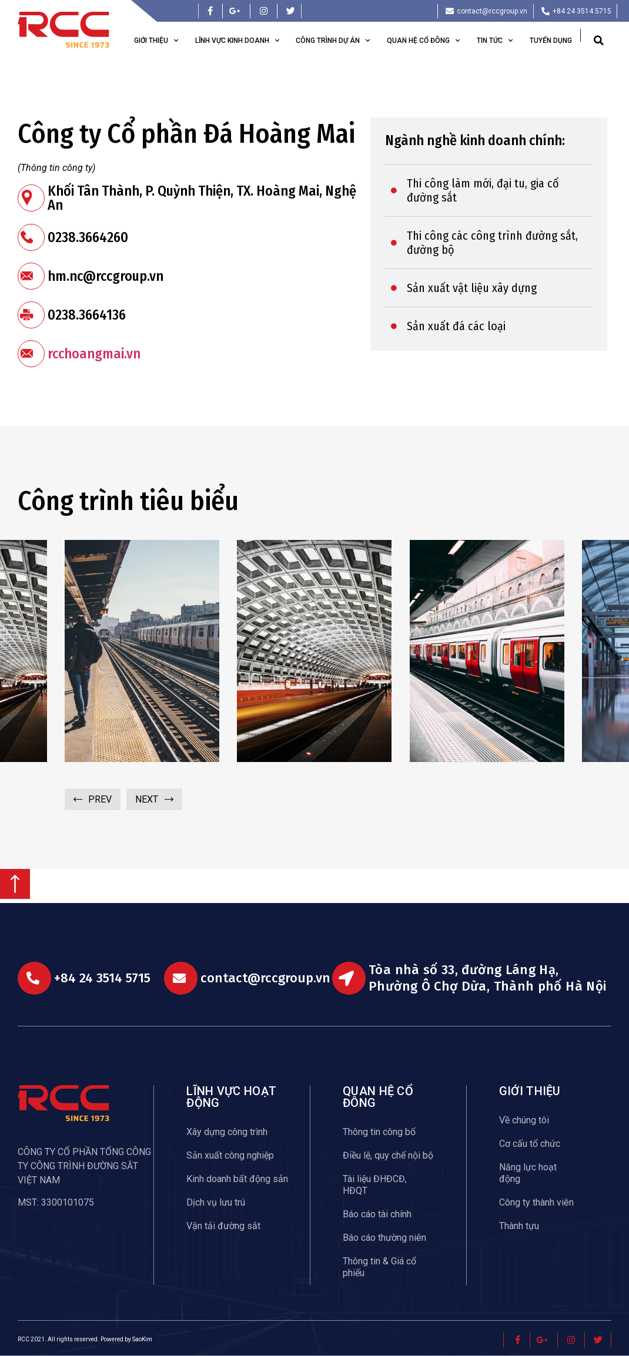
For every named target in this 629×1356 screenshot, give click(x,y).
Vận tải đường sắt (223, 1225)
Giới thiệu (156, 40)
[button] (598, 41)
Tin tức (495, 40)
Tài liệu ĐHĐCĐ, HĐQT (375, 1184)
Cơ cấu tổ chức (529, 1143)
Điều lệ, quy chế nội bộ (388, 1155)
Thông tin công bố (379, 1131)
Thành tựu (519, 1225)
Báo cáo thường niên (384, 1237)
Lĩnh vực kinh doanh (237, 40)
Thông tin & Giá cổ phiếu (379, 1267)
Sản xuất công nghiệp (230, 1155)
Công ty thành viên (536, 1202)
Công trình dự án (333, 40)
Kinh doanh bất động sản (237, 1178)
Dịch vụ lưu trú (215, 1202)
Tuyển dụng (551, 40)
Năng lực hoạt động (528, 1173)
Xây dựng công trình (226, 1131)
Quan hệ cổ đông (423, 40)
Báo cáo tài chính (377, 1214)
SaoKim (142, 1339)
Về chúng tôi (524, 1120)
